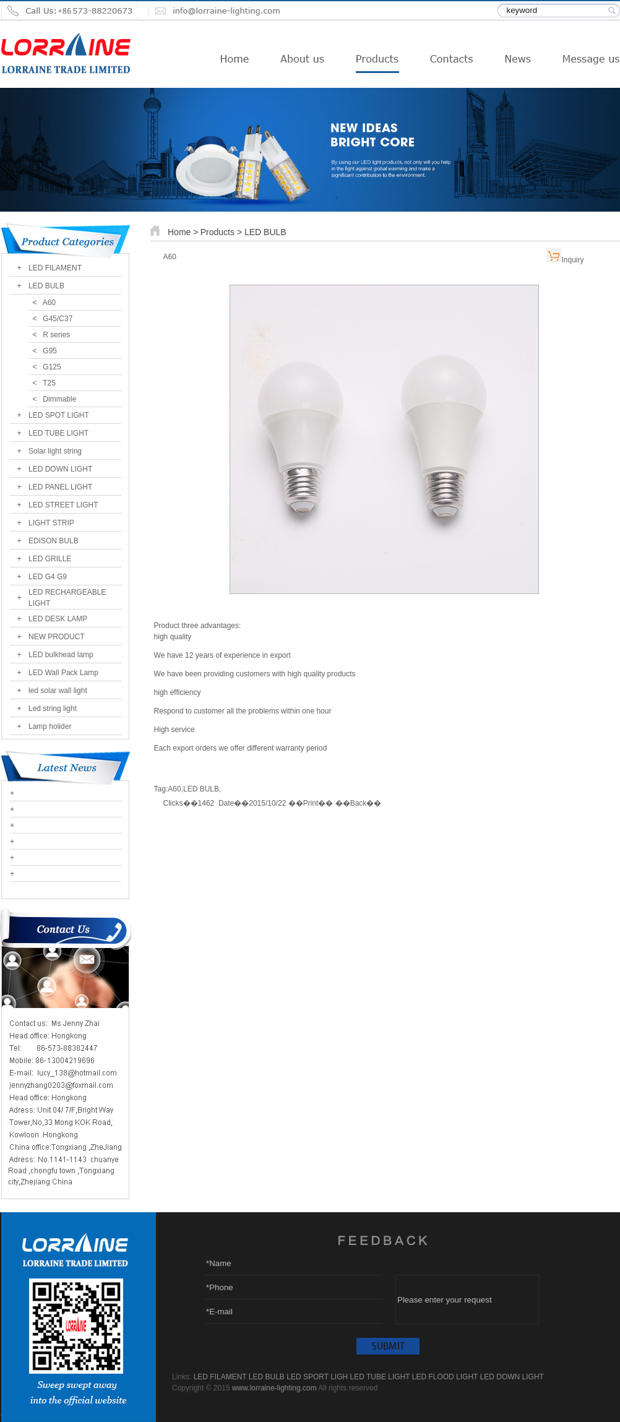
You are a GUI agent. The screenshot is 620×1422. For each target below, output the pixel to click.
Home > (183, 232)
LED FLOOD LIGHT (445, 1376)
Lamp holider (49, 726)
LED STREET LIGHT (63, 505)
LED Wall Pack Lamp (63, 672)
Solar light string (55, 451)
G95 (50, 351)
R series (56, 334)
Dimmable (59, 399)
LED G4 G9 (47, 576)
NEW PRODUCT (56, 636)
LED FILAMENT (55, 268)
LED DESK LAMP (57, 618)
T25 (49, 383)
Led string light (52, 708)
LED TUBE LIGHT (58, 433)
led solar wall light (57, 690)
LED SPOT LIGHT (58, 415)
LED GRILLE (49, 558)
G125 (52, 367)
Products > (222, 232)
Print (311, 803)
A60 (49, 302)
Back (358, 803)
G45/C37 (57, 318)
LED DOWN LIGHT (60, 469)
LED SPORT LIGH (317, 1376)
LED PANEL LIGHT (60, 487)
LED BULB (46, 286)
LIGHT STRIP (51, 523)
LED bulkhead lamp (60, 654)
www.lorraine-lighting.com (274, 1388)
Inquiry (572, 260)
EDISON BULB (53, 540)
